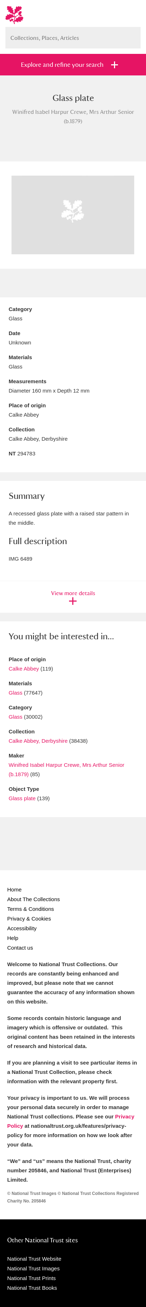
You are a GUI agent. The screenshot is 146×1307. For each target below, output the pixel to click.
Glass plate (22, 798)
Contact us (20, 948)
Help (12, 938)
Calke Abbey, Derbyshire (38, 741)
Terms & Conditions (30, 909)
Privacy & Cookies (29, 919)
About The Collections (33, 899)
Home (14, 889)
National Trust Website (34, 1259)
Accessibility (22, 928)
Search (132, 35)
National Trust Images (33, 1268)
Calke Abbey (24, 669)
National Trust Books (32, 1288)
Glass (15, 693)
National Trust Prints (31, 1278)
